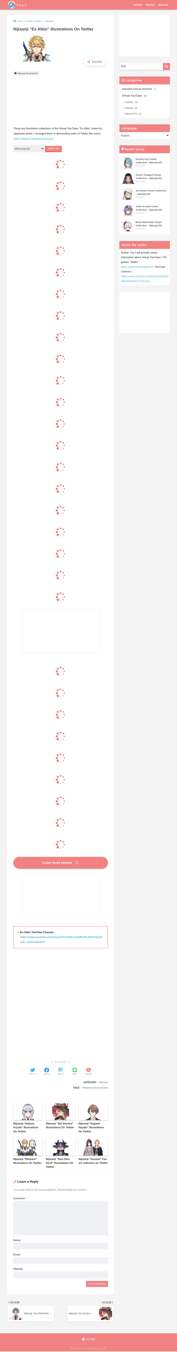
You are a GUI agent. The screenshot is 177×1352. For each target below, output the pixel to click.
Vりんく (19, 4)
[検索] (166, 66)
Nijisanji (150, 4)
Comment (20, 1198)
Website (18, 1269)
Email (17, 1254)
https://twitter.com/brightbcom (138, 267)
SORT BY (53, 148)
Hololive (138, 4)
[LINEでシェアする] (74, 1071)
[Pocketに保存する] (88, 1071)
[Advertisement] (60, 101)
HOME (88, 1340)
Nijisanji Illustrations (27, 73)
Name (17, 1240)
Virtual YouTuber (134, 96)
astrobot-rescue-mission (139, 89)
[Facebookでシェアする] (46, 1071)
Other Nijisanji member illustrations (33, 138)
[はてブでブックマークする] (60, 1071)
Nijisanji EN (133, 114)
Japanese (163, 4)
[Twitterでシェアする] (32, 1071)
